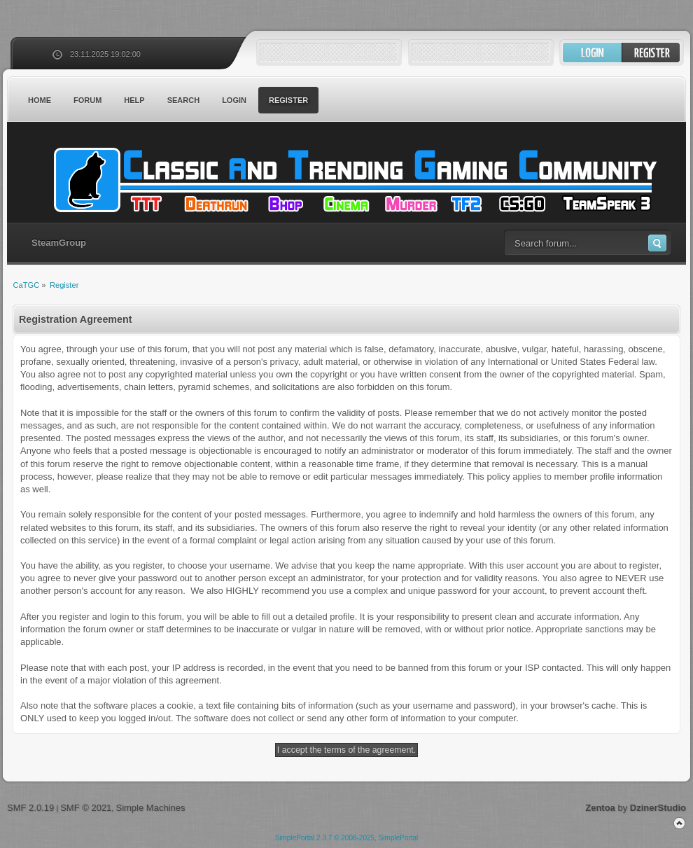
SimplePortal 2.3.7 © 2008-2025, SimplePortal (347, 838)
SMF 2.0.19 (30, 807)
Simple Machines (150, 807)
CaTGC (353, 180)
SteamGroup (58, 242)
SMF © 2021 (85, 807)
